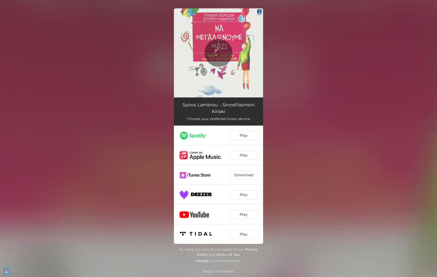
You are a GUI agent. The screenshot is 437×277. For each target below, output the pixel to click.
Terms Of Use (228, 255)
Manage (202, 261)
